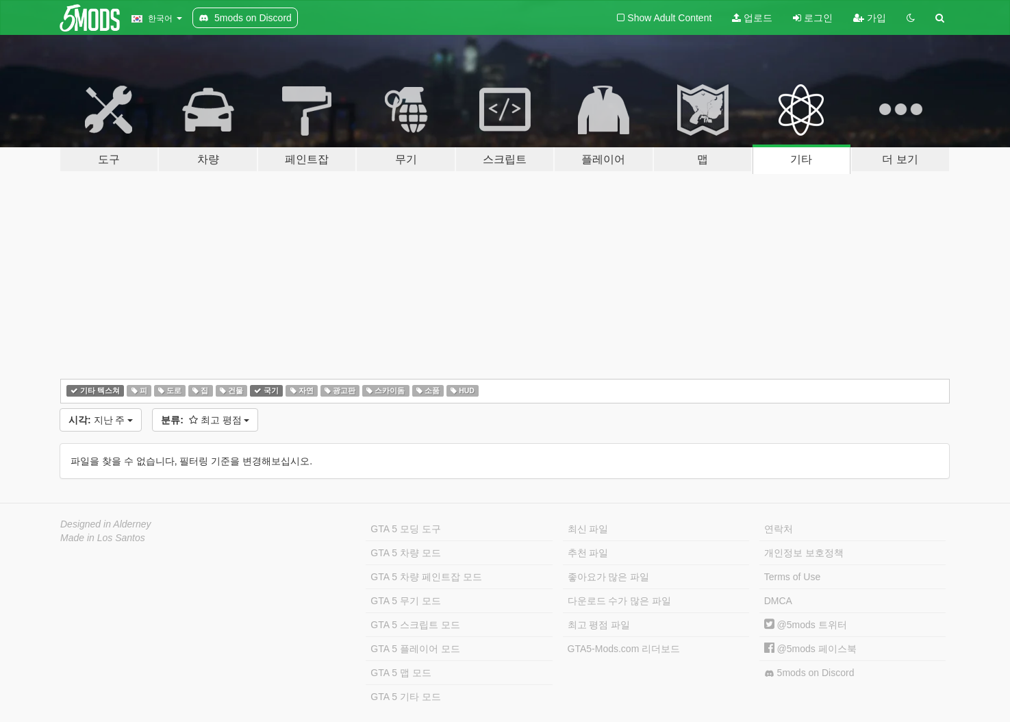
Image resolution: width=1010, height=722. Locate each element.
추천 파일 (588, 552)
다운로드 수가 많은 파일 (620, 600)
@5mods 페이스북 (810, 649)
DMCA (778, 600)
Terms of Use (792, 576)
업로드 (752, 17)
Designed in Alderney (105, 524)
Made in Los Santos (102, 537)
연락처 (778, 528)
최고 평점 (205, 419)
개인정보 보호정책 (804, 552)
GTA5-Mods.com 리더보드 (624, 648)
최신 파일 (588, 528)
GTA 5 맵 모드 (400, 672)
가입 (869, 17)
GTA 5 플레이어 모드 (414, 648)
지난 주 (100, 419)
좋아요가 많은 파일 (609, 576)
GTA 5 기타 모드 (405, 696)
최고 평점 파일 (599, 624)
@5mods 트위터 (805, 625)
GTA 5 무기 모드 (405, 600)
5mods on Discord (809, 673)
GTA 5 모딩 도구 (405, 528)
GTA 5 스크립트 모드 (414, 624)
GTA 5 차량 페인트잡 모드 (425, 576)
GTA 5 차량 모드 (405, 552)
